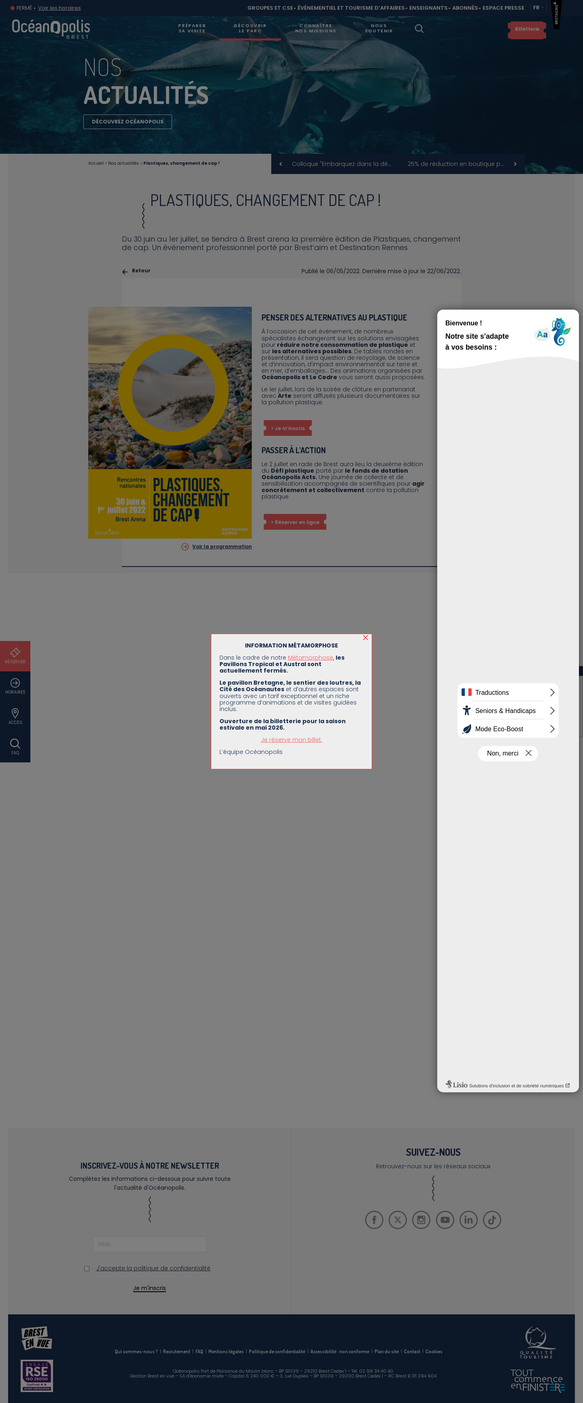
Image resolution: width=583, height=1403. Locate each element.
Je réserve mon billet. (291, 740)
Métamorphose (310, 658)
